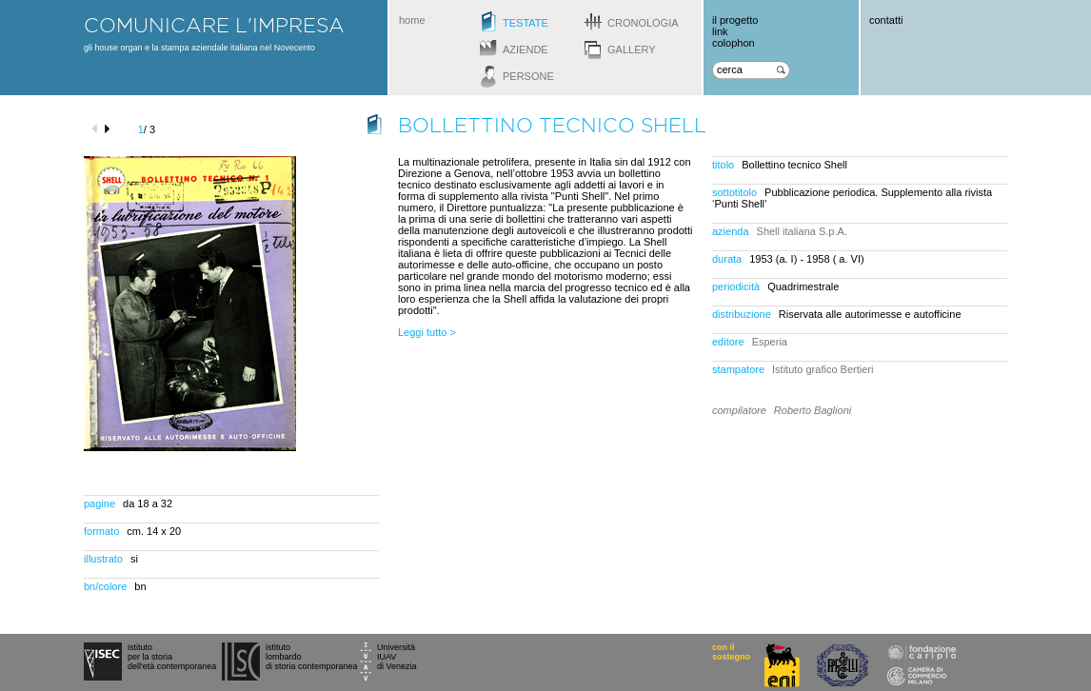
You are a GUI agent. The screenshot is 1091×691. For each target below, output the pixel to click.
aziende (525, 49)
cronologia (643, 23)
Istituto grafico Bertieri (822, 369)
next (110, 129)
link (720, 31)
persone (528, 76)
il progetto (735, 20)
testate (525, 23)
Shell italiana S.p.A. (802, 231)
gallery (631, 49)
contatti (886, 20)
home (412, 20)
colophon (733, 43)
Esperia (769, 341)
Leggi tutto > (427, 332)
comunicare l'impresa (214, 24)
